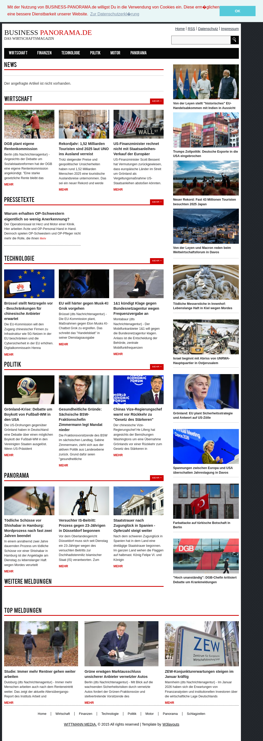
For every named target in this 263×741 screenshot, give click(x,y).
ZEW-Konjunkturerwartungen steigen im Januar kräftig (199, 673)
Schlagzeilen (196, 713)
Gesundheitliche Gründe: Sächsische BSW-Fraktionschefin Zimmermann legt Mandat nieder (80, 419)
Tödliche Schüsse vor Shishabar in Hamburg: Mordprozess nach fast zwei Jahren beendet (28, 528)
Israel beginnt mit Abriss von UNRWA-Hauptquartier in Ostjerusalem (201, 361)
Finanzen (44, 53)
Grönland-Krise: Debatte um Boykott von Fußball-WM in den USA (28, 414)
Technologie (70, 53)
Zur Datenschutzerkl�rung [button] (114, 14)
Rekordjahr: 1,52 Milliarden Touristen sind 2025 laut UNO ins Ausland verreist (84, 148)
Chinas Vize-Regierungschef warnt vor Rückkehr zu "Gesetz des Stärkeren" (138, 414)
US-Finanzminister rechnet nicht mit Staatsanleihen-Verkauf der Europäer (136, 148)
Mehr (8, 184)
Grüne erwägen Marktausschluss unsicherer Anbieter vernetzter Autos (116, 673)
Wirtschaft (18, 53)
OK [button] (237, 11)
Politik (95, 53)
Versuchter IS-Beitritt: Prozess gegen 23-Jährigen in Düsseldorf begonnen (82, 525)
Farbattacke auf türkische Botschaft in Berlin (201, 525)
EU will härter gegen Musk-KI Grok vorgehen (83, 305)
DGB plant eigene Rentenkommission (20, 146)
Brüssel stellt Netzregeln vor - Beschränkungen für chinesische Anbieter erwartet (28, 311)
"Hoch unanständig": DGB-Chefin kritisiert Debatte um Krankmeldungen (205, 580)
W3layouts (171, 724)
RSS (191, 28)
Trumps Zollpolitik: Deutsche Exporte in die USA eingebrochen (205, 154)
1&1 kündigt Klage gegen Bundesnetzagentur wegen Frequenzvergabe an (136, 308)
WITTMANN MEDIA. (80, 724)
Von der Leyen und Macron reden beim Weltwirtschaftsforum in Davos (202, 250)
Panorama (138, 53)
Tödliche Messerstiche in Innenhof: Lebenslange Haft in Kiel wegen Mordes (202, 306)
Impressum (230, 28)
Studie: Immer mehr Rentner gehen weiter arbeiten (40, 673)
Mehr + (157, 100)
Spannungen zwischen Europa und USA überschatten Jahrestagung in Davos (203, 470)
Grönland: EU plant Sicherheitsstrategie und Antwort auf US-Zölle (203, 415)
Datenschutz (208, 28)
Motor (115, 53)
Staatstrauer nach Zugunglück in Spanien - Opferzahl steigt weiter (134, 525)
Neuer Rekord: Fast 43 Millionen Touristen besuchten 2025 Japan (204, 202)
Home (180, 28)
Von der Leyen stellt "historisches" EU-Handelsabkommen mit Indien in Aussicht (204, 106)
